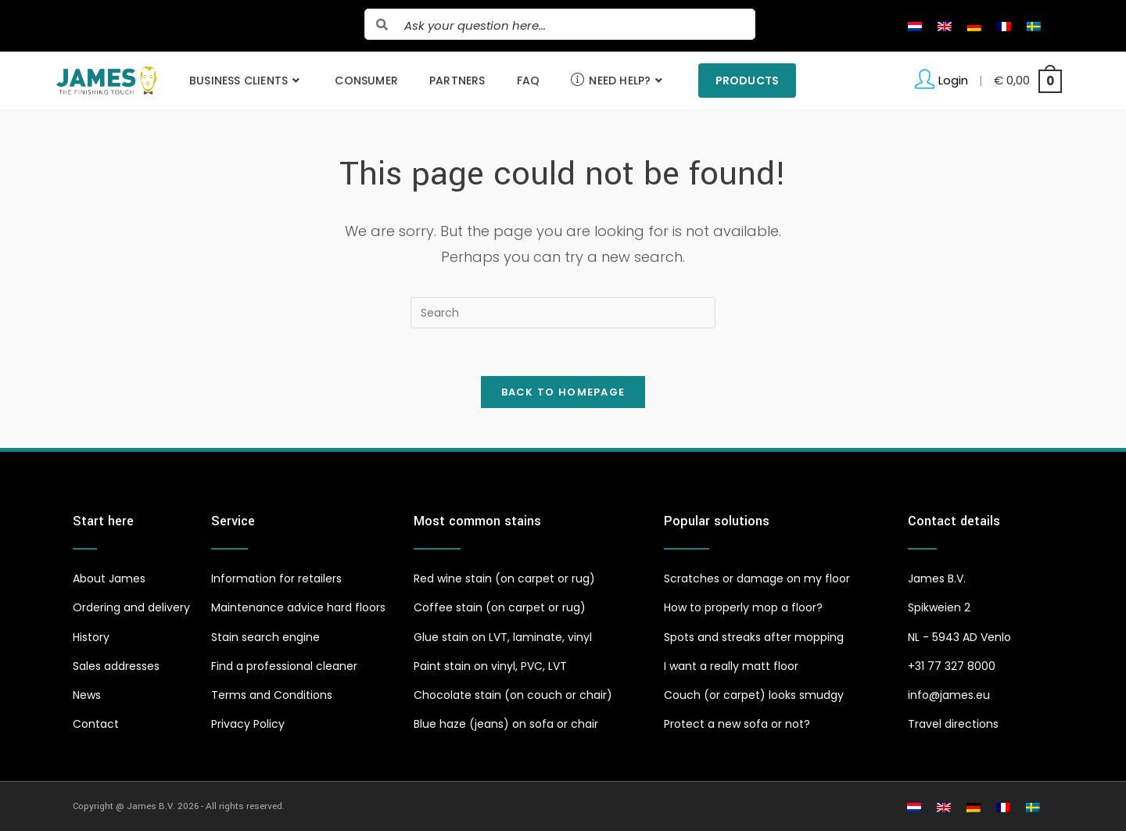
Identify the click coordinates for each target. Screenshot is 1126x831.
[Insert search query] (563, 312)
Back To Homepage (563, 392)
